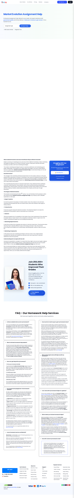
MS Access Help (57, 473)
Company (46, 2)
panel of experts (52, 361)
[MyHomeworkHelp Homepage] (6, 2)
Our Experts (44, 471)
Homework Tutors (66, 467)
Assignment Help (23, 469)
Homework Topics (23, 475)
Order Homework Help (24, 466)
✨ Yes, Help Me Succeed (37, 291)
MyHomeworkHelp (11, 485)
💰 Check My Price (60, 172)
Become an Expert (23, 473)
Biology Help (65, 471)
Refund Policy (33, 472)
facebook (56, 421)
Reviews (40, 2)
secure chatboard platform (46, 392)
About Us (44, 473)
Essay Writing (56, 465)
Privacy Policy (20, 445)
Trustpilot (43, 422)
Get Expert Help (25, 25)
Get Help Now (63, 2)
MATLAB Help (56, 469)
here (58, 422)
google (52, 421)
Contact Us (44, 475)
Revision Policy (34, 474)
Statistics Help (66, 473)
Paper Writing (65, 469)
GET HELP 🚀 (10, 468)
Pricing (36, 2)
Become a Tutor (34, 465)
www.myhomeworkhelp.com (17, 334)
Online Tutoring (57, 467)
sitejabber (61, 421)
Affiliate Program (23, 471)
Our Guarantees (34, 476)
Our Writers (30, 2)
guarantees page (9, 425)
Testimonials (44, 469)
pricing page (59, 348)
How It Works (24, 2)
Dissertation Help (66, 465)
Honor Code (33, 468)
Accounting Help (57, 471)
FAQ (43, 466)
